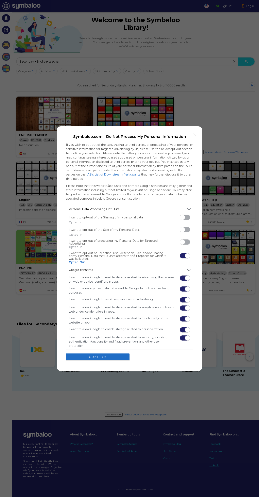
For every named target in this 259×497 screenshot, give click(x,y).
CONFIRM (98, 357)
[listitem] (129, 209)
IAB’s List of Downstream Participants (113, 174)
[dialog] (129, 248)
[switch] (185, 217)
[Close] (194, 134)
